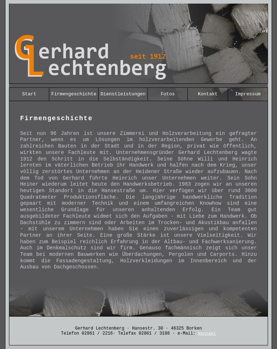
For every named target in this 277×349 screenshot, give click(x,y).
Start (29, 94)
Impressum (247, 94)
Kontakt (208, 94)
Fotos (168, 94)
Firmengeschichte (73, 94)
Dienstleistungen (123, 94)
